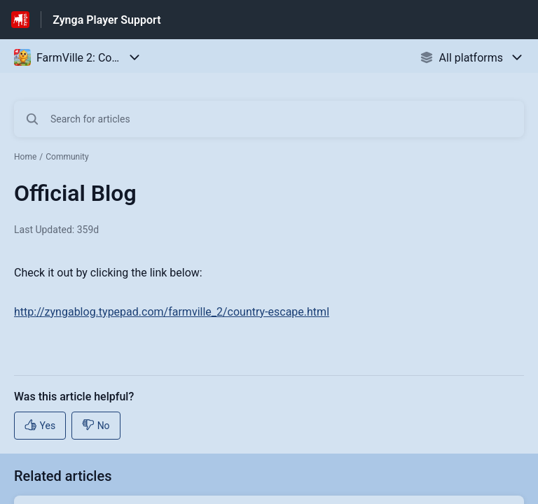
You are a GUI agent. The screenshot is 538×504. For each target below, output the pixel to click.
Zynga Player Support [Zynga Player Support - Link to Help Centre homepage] (106, 20)
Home (25, 157)
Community (67, 157)
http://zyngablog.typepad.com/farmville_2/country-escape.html (171, 311)
